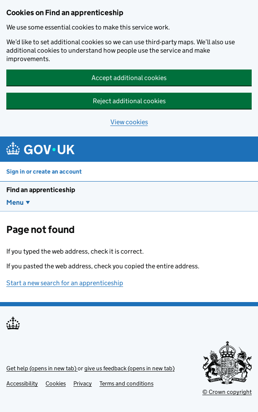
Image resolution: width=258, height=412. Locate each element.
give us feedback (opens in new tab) (129, 368)
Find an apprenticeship (40, 190)
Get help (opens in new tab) (42, 368)
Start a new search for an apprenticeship (64, 283)
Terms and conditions (126, 383)
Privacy (82, 383)
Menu (15, 202)
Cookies (56, 383)
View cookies (129, 122)
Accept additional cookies (129, 78)
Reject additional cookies (129, 101)
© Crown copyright (227, 392)
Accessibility (22, 383)
